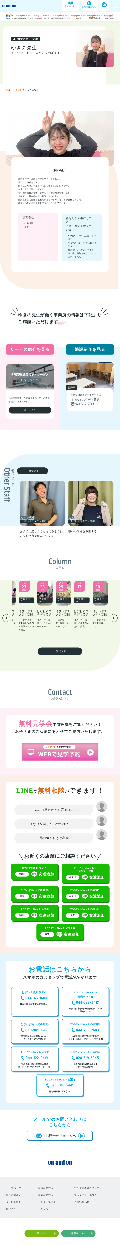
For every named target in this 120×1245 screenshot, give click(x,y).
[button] (6, 611)
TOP (10, 90)
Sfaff (20, 90)
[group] (54, 509)
